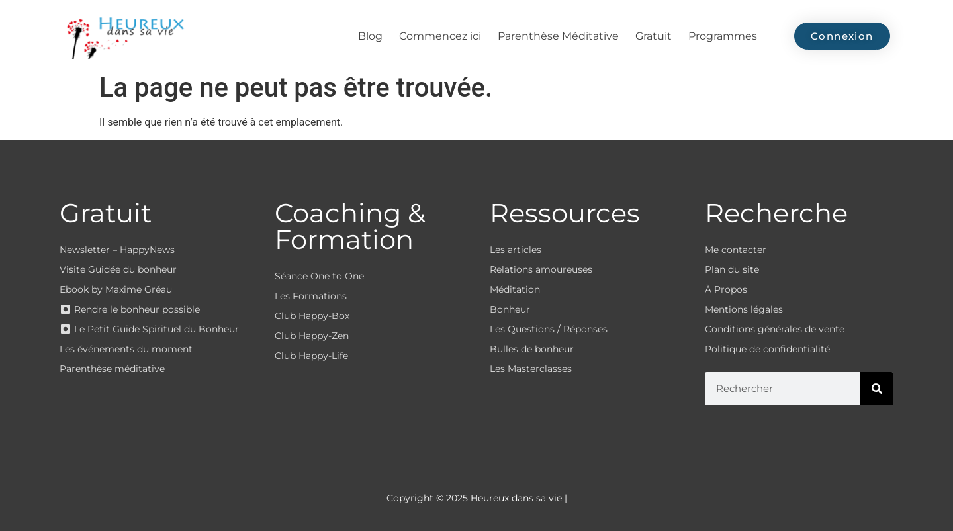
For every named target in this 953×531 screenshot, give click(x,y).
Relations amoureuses (541, 269)
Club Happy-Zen (312, 336)
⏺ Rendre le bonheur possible (130, 309)
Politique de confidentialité (767, 349)
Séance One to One (319, 276)
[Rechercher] (876, 388)
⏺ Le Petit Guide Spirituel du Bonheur (149, 329)
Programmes (722, 36)
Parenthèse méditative (112, 369)
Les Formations (311, 296)
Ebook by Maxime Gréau (116, 289)
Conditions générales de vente (774, 329)
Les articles (515, 250)
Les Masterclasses (531, 369)
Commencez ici (440, 36)
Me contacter (735, 250)
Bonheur (510, 309)
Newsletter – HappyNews (117, 250)
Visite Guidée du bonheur (118, 269)
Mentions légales (744, 309)
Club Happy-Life (311, 356)
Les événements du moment (126, 349)
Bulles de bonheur (532, 349)
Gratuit (653, 36)
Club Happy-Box (312, 316)
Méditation (515, 289)
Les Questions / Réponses (549, 329)
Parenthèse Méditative (558, 36)
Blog (370, 36)
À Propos (726, 289)
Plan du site (732, 269)
